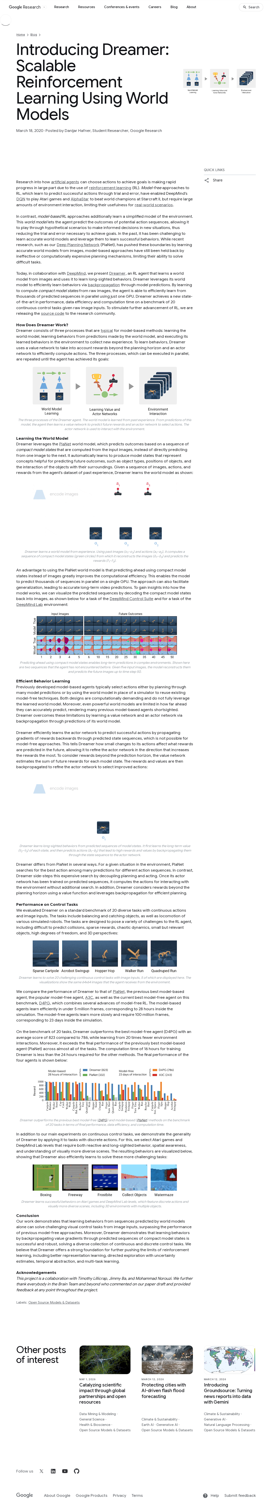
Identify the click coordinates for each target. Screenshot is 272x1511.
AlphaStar (80, 199)
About (191, 7)
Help (211, 1495)
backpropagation (104, 284)
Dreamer (117, 273)
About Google (57, 1495)
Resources (86, 7)
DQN (20, 199)
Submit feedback (240, 1495)
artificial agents (65, 181)
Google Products (91, 1495)
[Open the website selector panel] (44, 7)
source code (52, 313)
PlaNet (65, 444)
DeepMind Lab (29, 604)
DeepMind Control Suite (131, 598)
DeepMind (76, 273)
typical (107, 330)
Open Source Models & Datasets (54, 1302)
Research (61, 7)
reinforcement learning (110, 187)
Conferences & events (121, 7)
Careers (155, 7)
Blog (174, 7)
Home (20, 34)
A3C (89, 997)
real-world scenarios (154, 204)
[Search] (251, 7)
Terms (137, 1495)
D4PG (44, 1003)
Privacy (119, 1495)
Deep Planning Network (78, 244)
